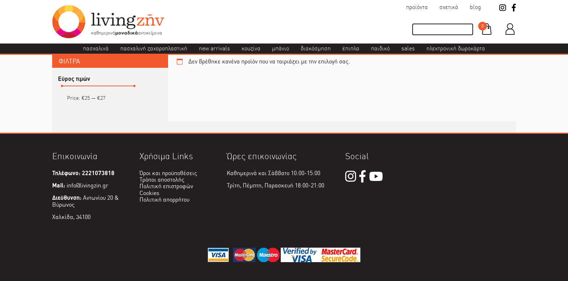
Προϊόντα (417, 7)
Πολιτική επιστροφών (166, 186)
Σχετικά (448, 7)
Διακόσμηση (316, 48)
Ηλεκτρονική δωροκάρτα (455, 48)
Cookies (149, 193)
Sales (408, 48)
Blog (475, 7)
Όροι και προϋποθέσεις (168, 173)
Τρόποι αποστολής (161, 179)
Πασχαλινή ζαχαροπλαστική (153, 48)
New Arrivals (214, 48)
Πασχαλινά (96, 48)
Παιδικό (380, 48)
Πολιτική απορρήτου (164, 199)
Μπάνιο (280, 48)
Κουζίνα (251, 48)
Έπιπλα (350, 48)
